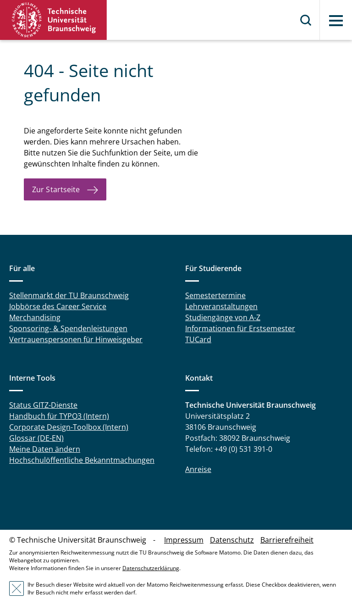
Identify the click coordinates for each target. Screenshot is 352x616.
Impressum (184, 540)
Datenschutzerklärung (150, 568)
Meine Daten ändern (44, 449)
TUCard (198, 339)
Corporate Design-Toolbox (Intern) (68, 427)
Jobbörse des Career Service (57, 306)
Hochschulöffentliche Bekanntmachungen (81, 460)
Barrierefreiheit (287, 540)
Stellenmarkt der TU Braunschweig (69, 295)
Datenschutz (232, 540)
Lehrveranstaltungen (221, 306)
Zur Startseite (56, 189)
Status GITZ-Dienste (43, 405)
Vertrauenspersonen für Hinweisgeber (76, 339)
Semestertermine (215, 295)
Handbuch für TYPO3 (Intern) (59, 416)
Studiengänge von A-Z (222, 317)
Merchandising (34, 317)
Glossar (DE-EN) (36, 438)
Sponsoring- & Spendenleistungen (68, 328)
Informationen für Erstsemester (240, 328)
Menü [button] (336, 21)
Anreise (198, 469)
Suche (306, 20)
